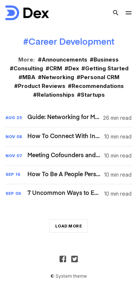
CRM (55, 68)
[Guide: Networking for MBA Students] (68, 117)
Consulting (28, 68)
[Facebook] (62, 259)
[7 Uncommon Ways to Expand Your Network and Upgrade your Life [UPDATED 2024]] (68, 193)
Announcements (64, 59)
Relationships (56, 94)
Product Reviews (41, 85)
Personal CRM (99, 77)
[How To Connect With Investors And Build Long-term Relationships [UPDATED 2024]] (68, 136)
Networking (58, 77)
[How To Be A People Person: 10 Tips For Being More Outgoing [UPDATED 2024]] (68, 175)
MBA (28, 77)
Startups (93, 94)
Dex (73, 68)
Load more (68, 226)
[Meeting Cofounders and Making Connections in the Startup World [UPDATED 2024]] (68, 156)
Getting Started (107, 68)
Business (106, 59)
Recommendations (98, 85)
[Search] (115, 12)
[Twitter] (74, 259)
